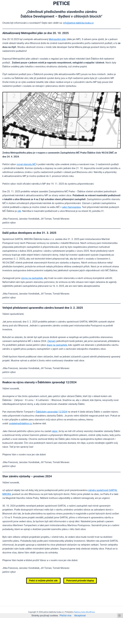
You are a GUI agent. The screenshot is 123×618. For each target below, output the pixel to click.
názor (55, 431)
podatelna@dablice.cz (20, 423)
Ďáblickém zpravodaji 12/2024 (52, 411)
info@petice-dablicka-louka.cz (79, 22)
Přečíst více (65, 615)
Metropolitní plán (57, 39)
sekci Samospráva (71, 207)
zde (19, 211)
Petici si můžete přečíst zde (43, 580)
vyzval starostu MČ (26, 164)
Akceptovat (80, 615)
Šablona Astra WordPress (84, 612)
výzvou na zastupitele (32, 278)
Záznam (51, 341)
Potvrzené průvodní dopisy (80, 580)
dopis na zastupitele (57, 345)
